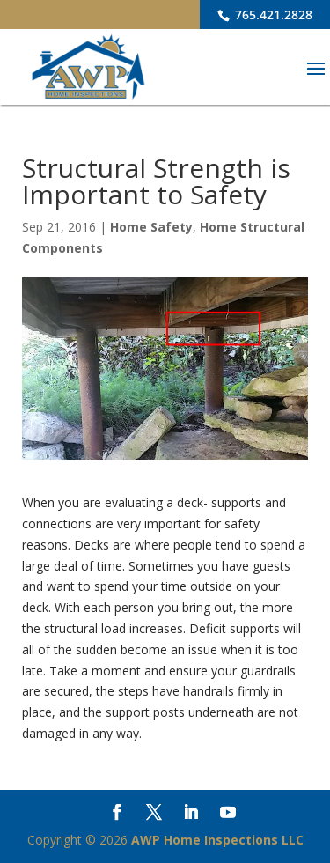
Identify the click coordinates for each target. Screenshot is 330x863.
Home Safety (151, 226)
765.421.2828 (271, 14)
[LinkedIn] (191, 813)
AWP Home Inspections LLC (217, 839)
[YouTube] (228, 813)
